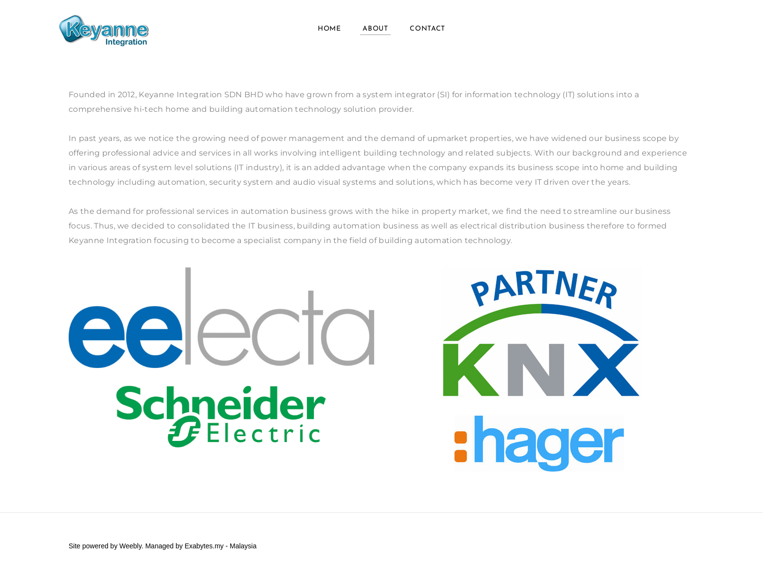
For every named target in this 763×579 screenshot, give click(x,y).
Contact (427, 29)
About (375, 29)
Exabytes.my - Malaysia (220, 546)
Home (329, 29)
